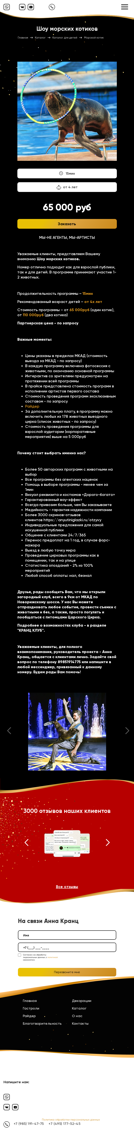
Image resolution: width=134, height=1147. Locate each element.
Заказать (67, 224)
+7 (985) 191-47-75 (29, 1124)
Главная (30, 1001)
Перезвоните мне (67, 972)
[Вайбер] (7, 7)
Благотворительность (42, 1023)
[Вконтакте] (22, 7)
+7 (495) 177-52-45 (64, 1124)
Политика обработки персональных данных (71, 1119)
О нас (77, 1016)
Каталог (79, 1008)
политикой (53, 957)
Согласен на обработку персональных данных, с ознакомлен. (40, 957)
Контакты (80, 1023)
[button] (26, 843)
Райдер (32, 406)
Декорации (81, 1001)
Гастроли (31, 1008)
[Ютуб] (31, 7)
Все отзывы (67, 886)
